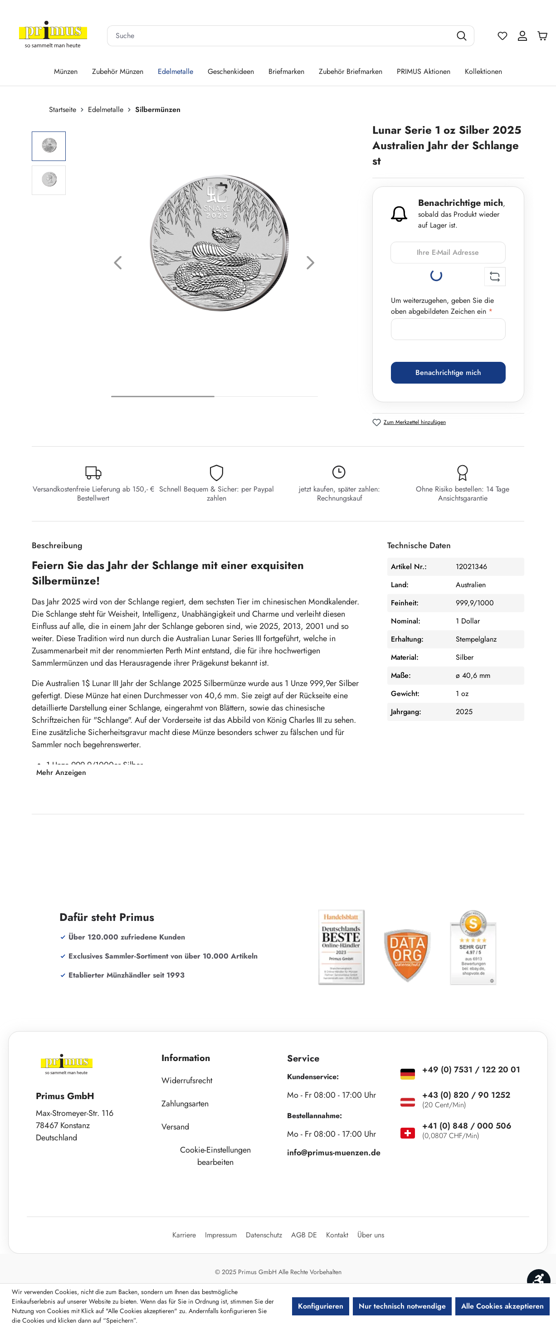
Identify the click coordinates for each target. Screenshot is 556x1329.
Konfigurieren (320, 1306)
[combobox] (279, 35)
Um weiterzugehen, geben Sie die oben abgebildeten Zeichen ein (442, 305)
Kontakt (337, 1235)
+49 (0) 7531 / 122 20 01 (471, 1069)
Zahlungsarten (185, 1104)
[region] (197, 265)
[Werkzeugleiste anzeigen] (539, 1281)
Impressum (221, 1235)
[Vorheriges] (118, 265)
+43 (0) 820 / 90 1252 (466, 1095)
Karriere (184, 1235)
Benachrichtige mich (448, 372)
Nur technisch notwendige (402, 1306)
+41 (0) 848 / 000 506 (467, 1125)
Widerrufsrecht (186, 1080)
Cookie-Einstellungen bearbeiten (215, 1156)
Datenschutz (264, 1235)
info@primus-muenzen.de (333, 1153)
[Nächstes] (310, 265)
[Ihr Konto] (522, 36)
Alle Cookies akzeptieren (502, 1306)
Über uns (370, 1235)
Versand (175, 1127)
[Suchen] (462, 35)
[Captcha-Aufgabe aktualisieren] (495, 276)
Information (185, 1058)
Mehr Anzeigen (61, 772)
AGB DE (304, 1235)
